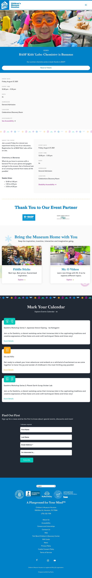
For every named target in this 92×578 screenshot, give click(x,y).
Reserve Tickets (46, 68)
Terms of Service (46, 552)
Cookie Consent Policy (46, 549)
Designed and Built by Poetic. (46, 572)
